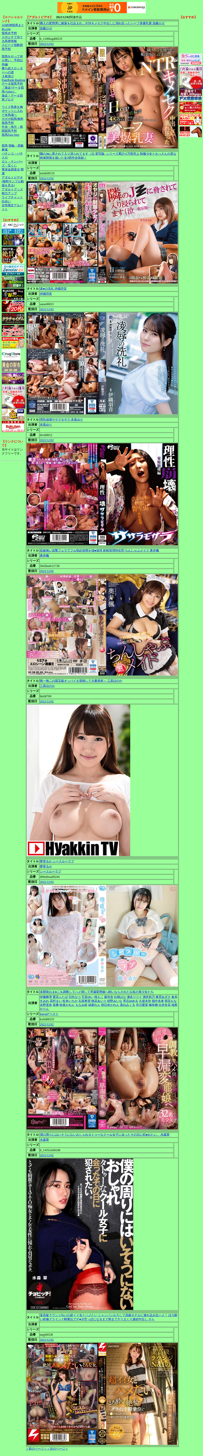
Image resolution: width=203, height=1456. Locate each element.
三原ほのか (47, 685)
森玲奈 (108, 997)
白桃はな (120, 997)
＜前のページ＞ (36, 1448)
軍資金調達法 (11, 169)
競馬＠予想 (9, 33)
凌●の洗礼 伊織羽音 (53, 288)
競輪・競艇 (16, 145)
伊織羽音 (46, 293)
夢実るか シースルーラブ (57, 861)
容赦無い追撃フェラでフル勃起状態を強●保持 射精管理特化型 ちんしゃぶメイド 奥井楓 (99, 550)
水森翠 (44, 1139)
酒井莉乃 (149, 997)
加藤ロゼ (46, 28)
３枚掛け (8, 76)
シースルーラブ (50, 871)
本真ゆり (46, 424)
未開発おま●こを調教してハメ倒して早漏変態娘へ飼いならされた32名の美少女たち (97, 991)
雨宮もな (171, 1000)
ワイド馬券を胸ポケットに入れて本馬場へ (12, 111)
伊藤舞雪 (46, 997)
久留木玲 (145, 1000)
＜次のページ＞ (57, 1448)
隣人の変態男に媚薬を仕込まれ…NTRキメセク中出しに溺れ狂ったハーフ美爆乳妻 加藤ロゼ (102, 23)
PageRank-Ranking (13, 80)
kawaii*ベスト (49, 1014)
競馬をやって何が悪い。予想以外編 (12, 60)
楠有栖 (153, 1004)
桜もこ (98, 997)
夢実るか (46, 866)
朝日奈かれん (110, 1004)
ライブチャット (12, 197)
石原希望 (84, 1000)
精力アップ (9, 193)
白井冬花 (165, 1004)
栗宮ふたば (60, 997)
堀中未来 (158, 1000)
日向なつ (75, 997)
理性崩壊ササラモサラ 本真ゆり (61, 419)
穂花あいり (98, 1000)
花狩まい (56, 1000)
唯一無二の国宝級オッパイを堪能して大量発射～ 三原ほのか (81, 680)
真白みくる (127, 1004)
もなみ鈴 (81, 1004)
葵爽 (56, 1004)
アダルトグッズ (12, 189)
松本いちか (70, 1000)
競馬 (5, 145)
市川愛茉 (142, 1004)
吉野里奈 (46, 1004)
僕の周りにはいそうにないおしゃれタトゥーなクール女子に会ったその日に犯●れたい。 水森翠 (105, 1134)
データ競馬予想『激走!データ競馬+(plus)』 (13, 87)
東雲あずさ (163, 997)
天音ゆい (87, 997)
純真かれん (67, 1004)
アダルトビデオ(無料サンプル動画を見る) (13, 181)
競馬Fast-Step (10, 134)
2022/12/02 (47, 43)
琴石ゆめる (130, 1000)
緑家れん (94, 1004)
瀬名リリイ (134, 997)
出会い (6, 201)
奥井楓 (44, 555)
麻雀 (5, 149)
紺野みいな (114, 1000)
